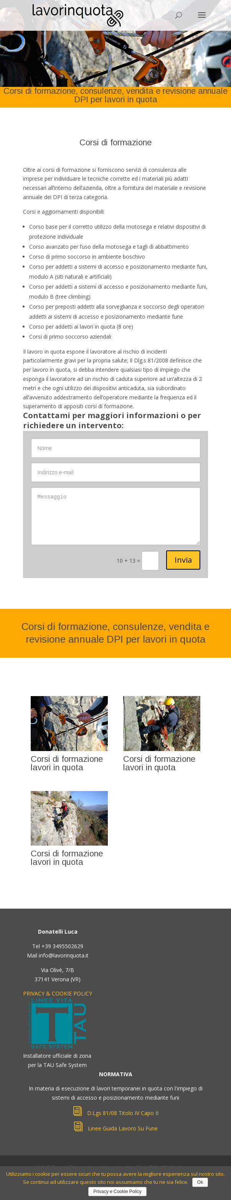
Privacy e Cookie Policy (117, 1191)
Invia (183, 560)
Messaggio (115, 516)
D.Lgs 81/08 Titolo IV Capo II (115, 1113)
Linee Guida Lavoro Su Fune (115, 1128)
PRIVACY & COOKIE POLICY (57, 993)
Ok (200, 1182)
